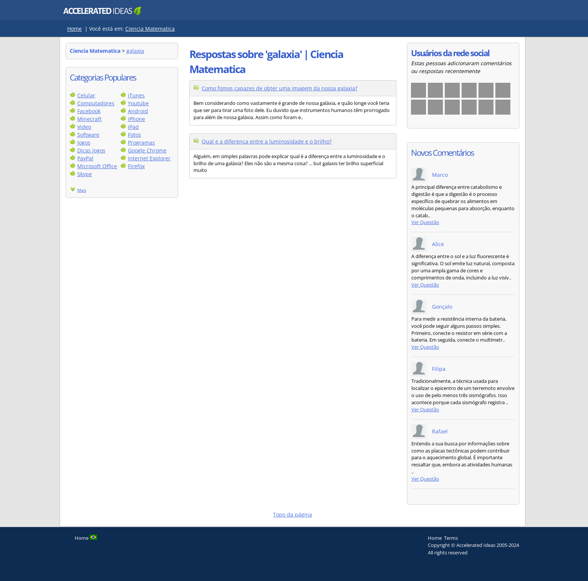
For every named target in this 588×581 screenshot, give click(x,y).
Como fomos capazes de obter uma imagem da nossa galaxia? (279, 88)
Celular (86, 95)
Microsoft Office (97, 166)
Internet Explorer (149, 158)
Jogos (83, 142)
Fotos (134, 134)
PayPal (85, 158)
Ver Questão (425, 222)
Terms (451, 538)
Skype (84, 174)
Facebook (88, 111)
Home (74, 28)
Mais (81, 190)
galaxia (135, 50)
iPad (133, 126)
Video (84, 126)
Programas (141, 142)
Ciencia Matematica (150, 28)
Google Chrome (147, 150)
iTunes (136, 95)
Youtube (138, 103)
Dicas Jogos (91, 150)
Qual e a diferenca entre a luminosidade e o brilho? (267, 141)
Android (138, 111)
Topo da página (292, 514)
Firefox (136, 166)
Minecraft (89, 118)
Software (88, 134)
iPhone (136, 118)
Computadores (95, 103)
